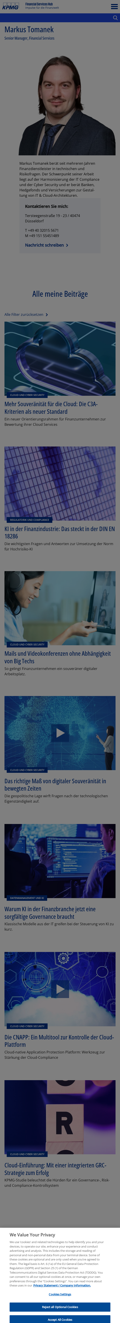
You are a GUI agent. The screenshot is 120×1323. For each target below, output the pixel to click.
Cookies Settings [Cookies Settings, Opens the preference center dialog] (60, 1299)
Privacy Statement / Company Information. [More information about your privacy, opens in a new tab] (62, 1290)
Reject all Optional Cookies (60, 1312)
